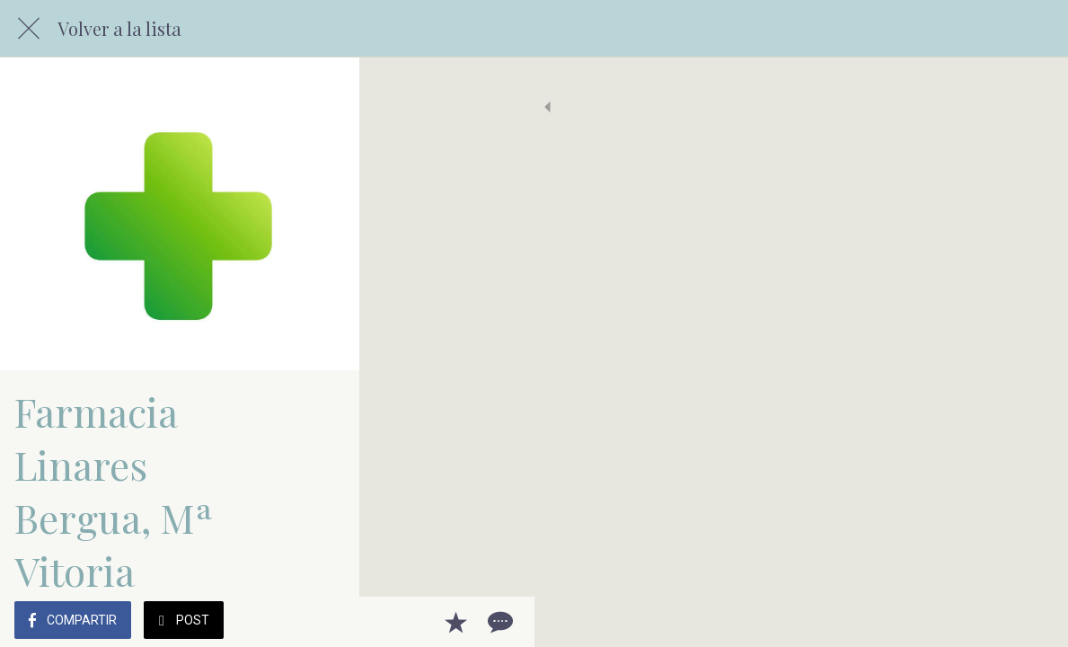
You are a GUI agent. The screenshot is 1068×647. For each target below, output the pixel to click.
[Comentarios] (1032, 621)
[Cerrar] (29, 29)
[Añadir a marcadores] (989, 621)
